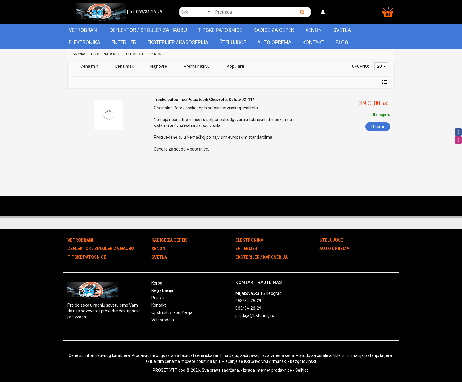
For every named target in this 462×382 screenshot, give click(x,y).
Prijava (157, 297)
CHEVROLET (136, 54)
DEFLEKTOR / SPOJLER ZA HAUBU (148, 30)
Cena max (124, 66)
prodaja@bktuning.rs (254, 315)
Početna (78, 54)
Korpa (156, 283)
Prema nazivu (197, 66)
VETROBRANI (83, 30)
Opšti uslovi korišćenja (171, 312)
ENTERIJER (123, 42)
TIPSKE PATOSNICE (220, 30)
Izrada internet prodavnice (267, 370)
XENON (313, 30)
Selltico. (302, 370)
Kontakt (313, 42)
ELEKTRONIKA (84, 42)
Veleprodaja (162, 319)
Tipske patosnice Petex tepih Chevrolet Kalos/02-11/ (204, 99)
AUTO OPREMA (274, 42)
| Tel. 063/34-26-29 (144, 11)
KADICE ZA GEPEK (273, 30)
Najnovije (158, 66)
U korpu (378, 126)
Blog (342, 42)
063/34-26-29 (248, 300)
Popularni (235, 66)
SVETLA (342, 30)
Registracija (162, 290)
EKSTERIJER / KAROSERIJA (177, 42)
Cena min (89, 66)
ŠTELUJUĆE (233, 42)
